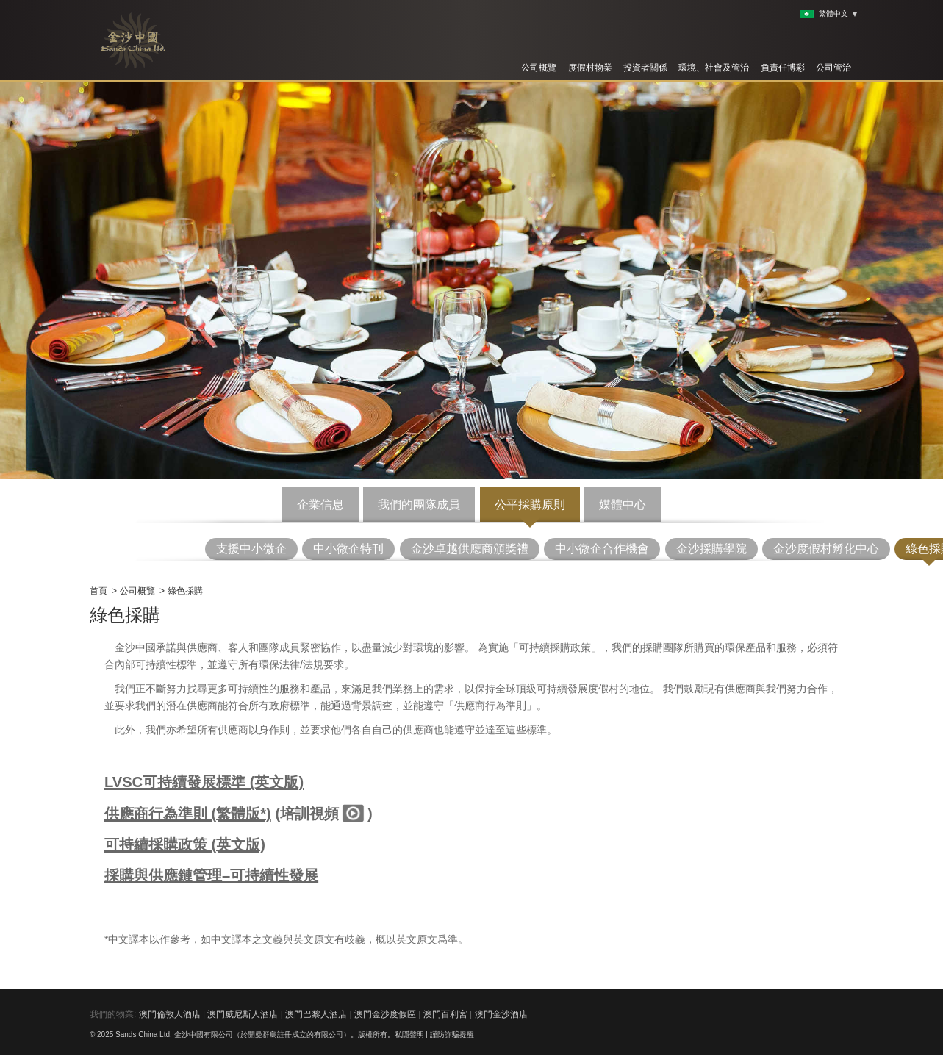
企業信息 (320, 504)
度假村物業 (590, 67)
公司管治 (833, 67)
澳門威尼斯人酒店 (242, 1014)
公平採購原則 (530, 504)
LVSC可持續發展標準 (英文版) (204, 782)
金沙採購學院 (711, 548)
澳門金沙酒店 (501, 1014)
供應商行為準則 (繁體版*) (187, 814)
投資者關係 (645, 67)
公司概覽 (538, 67)
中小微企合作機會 (602, 548)
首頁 (98, 591)
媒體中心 (622, 504)
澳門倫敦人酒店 (170, 1014)
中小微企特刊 (348, 548)
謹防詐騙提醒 (452, 1034)
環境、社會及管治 (713, 67)
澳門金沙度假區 (385, 1014)
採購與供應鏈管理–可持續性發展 (211, 875)
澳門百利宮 (445, 1014)
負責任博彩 (783, 67)
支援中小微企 (251, 548)
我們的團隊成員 (419, 504)
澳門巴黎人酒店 (316, 1014)
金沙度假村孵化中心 (826, 548)
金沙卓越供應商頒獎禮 (469, 548)
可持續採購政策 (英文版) (184, 844)
